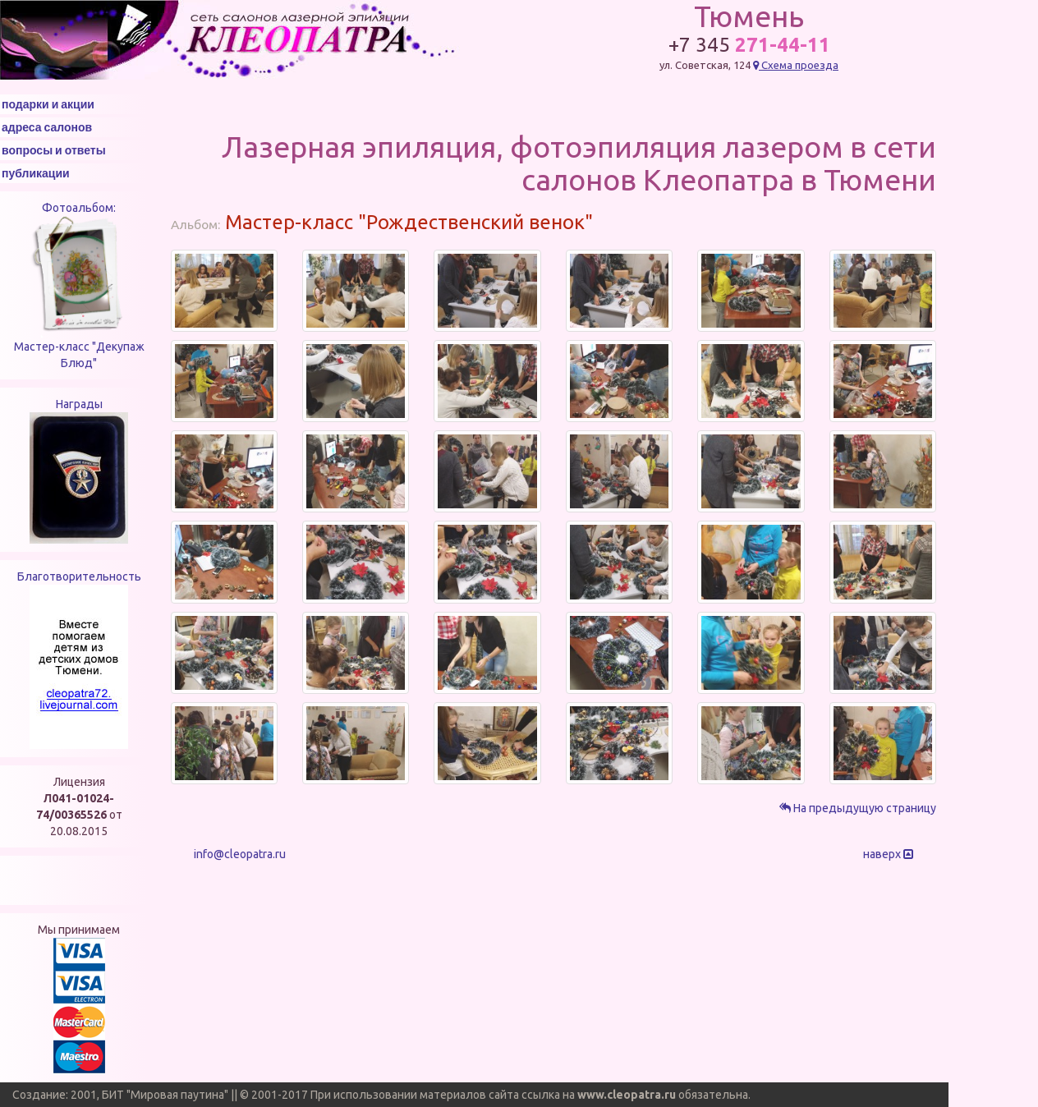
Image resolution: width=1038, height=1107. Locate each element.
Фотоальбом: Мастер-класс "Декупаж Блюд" (79, 285)
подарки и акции (48, 104)
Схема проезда (795, 65)
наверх (888, 854)
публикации (36, 173)
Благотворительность (79, 576)
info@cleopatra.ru (240, 854)
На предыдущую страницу (857, 808)
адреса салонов (47, 127)
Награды (79, 404)
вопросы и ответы (54, 150)
